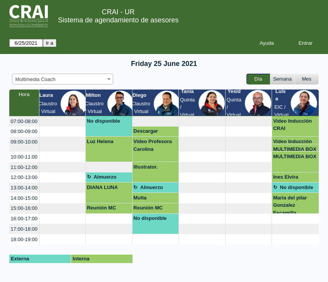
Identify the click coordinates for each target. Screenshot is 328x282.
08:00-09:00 (24, 131)
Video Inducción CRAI (292, 125)
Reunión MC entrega (101, 209)
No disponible (103, 121)
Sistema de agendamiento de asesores (118, 20)
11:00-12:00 (24, 167)
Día (258, 79)
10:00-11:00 (24, 157)
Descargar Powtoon (145, 132)
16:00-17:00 (24, 218)
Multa (139, 198)
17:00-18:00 (24, 229)
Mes (307, 79)
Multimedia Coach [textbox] (35, 79)
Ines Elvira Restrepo (285, 178)
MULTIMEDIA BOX (294, 149)
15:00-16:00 (24, 208)
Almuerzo (104, 177)
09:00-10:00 (24, 142)
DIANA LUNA (102, 187)
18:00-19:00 (24, 239)
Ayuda (267, 43)
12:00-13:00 (24, 177)
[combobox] (62, 79)
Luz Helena (100, 141)
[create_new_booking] (62, 121)
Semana (282, 79)
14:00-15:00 (24, 198)
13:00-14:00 (24, 188)
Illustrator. (145, 167)
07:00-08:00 (24, 121)
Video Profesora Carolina (152, 145)
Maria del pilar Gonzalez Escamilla (290, 204)
